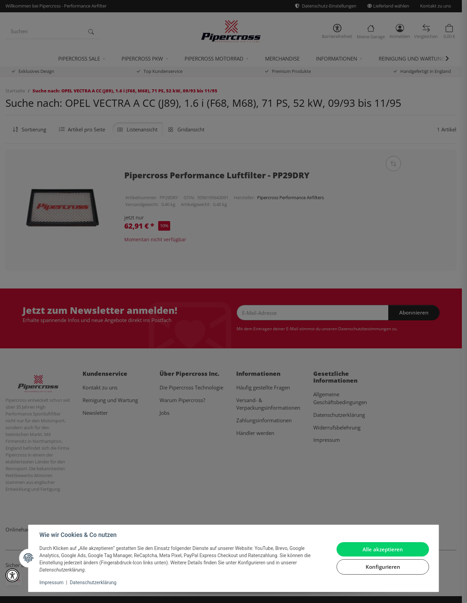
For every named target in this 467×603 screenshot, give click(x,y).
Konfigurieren (383, 566)
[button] (12, 575)
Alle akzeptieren (383, 549)
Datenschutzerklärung (93, 582)
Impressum (51, 582)
